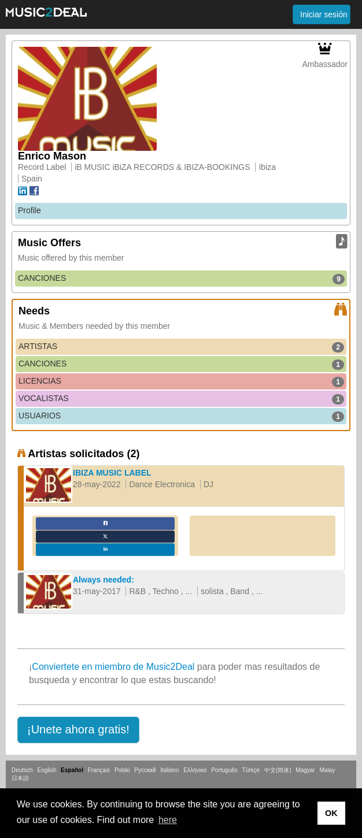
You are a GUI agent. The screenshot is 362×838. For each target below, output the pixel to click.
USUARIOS (181, 416)
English (46, 770)
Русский (145, 770)
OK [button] (331, 813)
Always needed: (103, 579)
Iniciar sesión (324, 14)
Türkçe (251, 770)
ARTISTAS (181, 347)
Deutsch (22, 770)
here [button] (167, 820)
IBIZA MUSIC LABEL (112, 472)
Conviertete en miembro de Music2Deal (113, 667)
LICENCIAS (181, 381)
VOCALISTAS (181, 399)
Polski (122, 770)
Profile (29, 210)
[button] (78, 730)
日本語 (20, 778)
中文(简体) (277, 770)
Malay (327, 770)
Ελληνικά (194, 770)
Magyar (305, 770)
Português (224, 770)
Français (99, 770)
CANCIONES (181, 278)
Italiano (169, 770)
